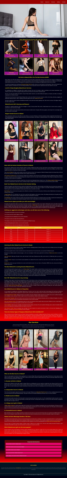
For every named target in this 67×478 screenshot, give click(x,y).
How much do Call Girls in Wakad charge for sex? (14, 452)
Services (52, 2)
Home (40, 2)
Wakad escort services (39, 98)
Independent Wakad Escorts (41, 392)
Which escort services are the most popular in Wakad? (15, 446)
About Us (46, 2)
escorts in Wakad (10, 172)
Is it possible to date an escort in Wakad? (13, 449)
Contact (63, 2)
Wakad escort (35, 205)
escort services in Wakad (17, 309)
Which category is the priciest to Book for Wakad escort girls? (16, 455)
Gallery (58, 2)
